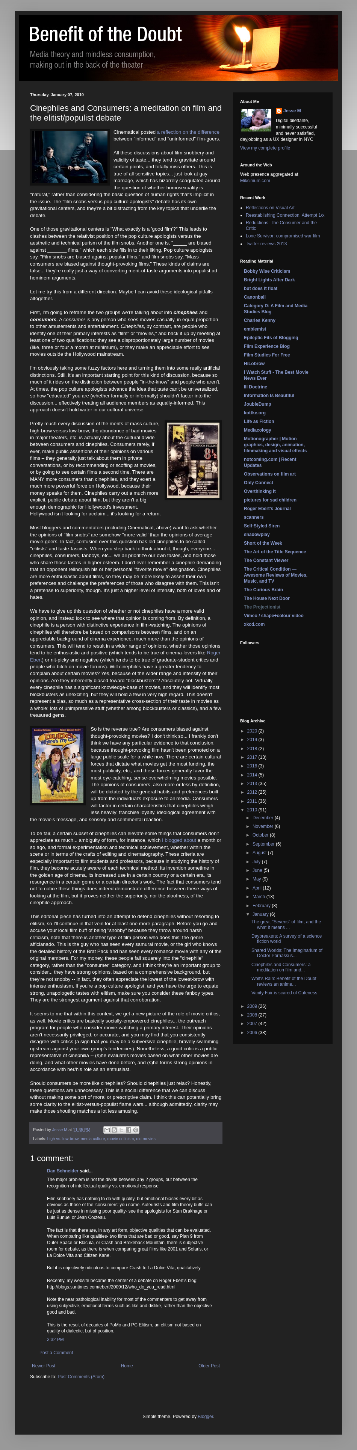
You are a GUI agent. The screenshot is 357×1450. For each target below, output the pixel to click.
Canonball (255, 297)
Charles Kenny (259, 320)
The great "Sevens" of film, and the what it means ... (286, 924)
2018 (253, 748)
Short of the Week (263, 543)
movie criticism (120, 1138)
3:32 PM (55, 1339)
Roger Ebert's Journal (267, 508)
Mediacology (257, 430)
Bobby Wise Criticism (267, 271)
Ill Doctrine (255, 387)
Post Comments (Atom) (80, 1376)
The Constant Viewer (266, 560)
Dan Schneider (63, 1171)
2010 (253, 810)
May (257, 879)
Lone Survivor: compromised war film (283, 236)
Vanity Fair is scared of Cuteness (284, 992)
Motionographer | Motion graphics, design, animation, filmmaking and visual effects (275, 444)
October (261, 835)
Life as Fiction (259, 421)
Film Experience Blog (267, 346)
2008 (253, 1015)
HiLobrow (254, 363)
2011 (253, 801)
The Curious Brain (263, 589)
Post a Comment (56, 1352)
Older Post (209, 1365)
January (261, 914)
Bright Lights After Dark (269, 279)
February (262, 905)
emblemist (255, 329)
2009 (253, 1006)
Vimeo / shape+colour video (274, 615)
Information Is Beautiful (269, 395)
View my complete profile (265, 148)
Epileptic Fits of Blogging (271, 337)
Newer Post (43, 1365)
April (258, 888)
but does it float (260, 288)
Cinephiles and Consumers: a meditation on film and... (280, 967)
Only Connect (258, 482)
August (260, 852)
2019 (253, 739)
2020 (253, 731)
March (259, 896)
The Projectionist (262, 607)
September (264, 844)
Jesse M (292, 110)
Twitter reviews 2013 (266, 243)
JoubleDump (257, 404)
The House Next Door (267, 598)
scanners (254, 517)
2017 (253, 757)
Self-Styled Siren (262, 526)
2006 (253, 1032)
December (264, 817)
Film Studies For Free (267, 355)
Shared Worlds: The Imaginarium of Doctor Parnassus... (286, 953)
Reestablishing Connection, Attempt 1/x (285, 215)
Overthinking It (260, 491)
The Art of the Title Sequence (275, 551)
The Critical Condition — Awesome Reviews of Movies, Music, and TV (275, 575)
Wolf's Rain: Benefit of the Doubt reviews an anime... (283, 981)
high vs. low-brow (63, 1138)
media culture (93, 1138)
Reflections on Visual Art (270, 207)
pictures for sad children (270, 500)
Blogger (205, 1416)
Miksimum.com (255, 180)
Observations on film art (270, 474)
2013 (253, 783)
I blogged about (179, 840)
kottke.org (255, 412)
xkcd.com (254, 624)
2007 (253, 1023)
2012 (253, 792)
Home (127, 1365)
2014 (253, 775)
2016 (253, 766)
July (257, 861)
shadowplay (257, 534)
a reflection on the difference (188, 132)
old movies (146, 1138)
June (258, 870)
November (264, 826)
